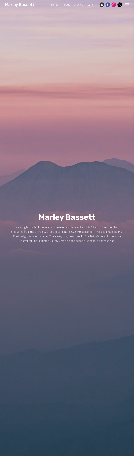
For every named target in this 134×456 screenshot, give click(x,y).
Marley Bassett (19, 4)
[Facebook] (107, 4)
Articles (78, 4)
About (66, 4)
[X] (119, 4)
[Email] (101, 4)
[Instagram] (113, 4)
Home (54, 4)
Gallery (91, 4)
